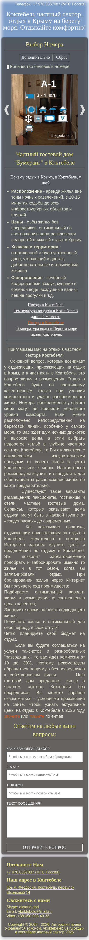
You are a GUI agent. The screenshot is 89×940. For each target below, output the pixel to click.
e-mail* (13, 767)
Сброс (62, 57)
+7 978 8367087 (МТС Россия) (33, 872)
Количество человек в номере (38, 66)
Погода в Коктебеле (45, 322)
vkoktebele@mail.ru (35, 911)
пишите (36, 716)
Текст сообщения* (24, 803)
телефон (15, 785)
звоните (12, 716)
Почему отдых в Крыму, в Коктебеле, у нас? (45, 180)
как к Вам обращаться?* (29, 749)
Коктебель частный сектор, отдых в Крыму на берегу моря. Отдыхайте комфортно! (44, 20)
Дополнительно (36, 57)
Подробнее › (62, 135)
